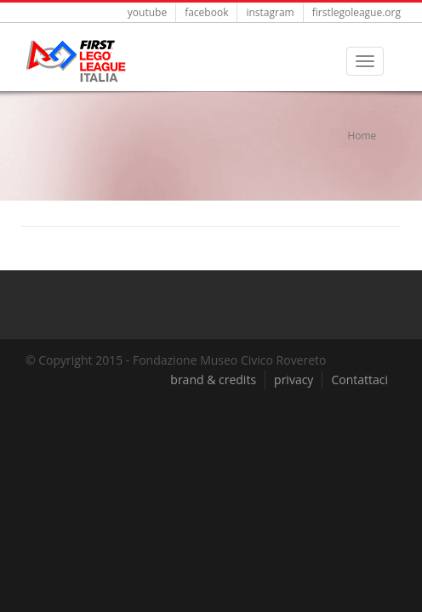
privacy (293, 379)
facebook (206, 12)
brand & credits (213, 379)
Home (361, 135)
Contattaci (359, 379)
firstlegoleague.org (356, 12)
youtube (147, 12)
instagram (270, 12)
